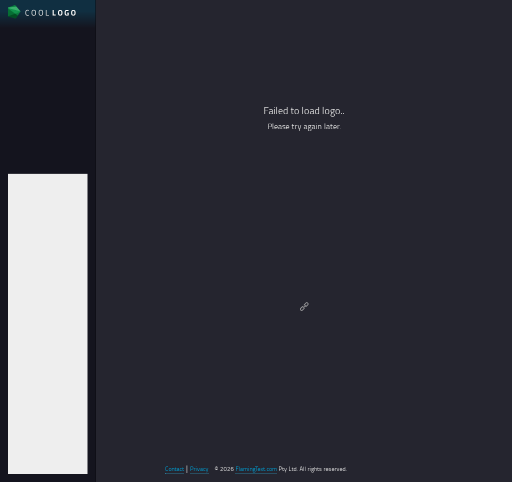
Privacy (199, 468)
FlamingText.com (256, 468)
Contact (174, 468)
